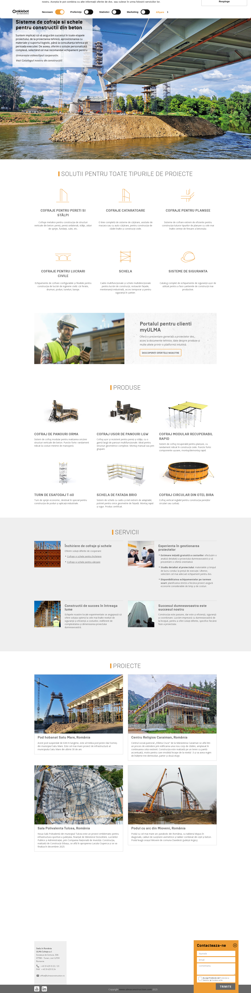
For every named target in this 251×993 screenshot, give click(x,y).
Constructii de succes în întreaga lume (91, 608)
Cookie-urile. (217, 980)
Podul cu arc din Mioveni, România (158, 828)
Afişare (160, 29)
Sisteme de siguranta (188, 271)
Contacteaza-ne (211, 945)
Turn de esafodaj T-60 (54, 495)
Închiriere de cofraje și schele (88, 546)
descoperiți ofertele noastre (160, 352)
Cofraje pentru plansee (188, 210)
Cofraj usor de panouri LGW (122, 434)
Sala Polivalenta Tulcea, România (64, 828)
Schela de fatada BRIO (117, 495)
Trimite (225, 986)
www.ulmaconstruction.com (135, 989)
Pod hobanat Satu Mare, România (64, 737)
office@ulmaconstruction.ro (52, 976)
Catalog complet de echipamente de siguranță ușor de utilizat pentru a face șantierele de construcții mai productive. (188, 286)
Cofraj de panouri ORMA (56, 434)
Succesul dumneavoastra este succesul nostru (182, 608)
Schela (125, 271)
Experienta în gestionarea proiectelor (178, 548)
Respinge (224, 19)
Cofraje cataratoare (125, 210)
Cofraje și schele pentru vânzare (83, 562)
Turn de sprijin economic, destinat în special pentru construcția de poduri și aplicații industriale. (60, 502)
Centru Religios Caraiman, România (159, 737)
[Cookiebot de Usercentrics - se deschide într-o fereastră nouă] (21, 29)
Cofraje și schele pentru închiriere (84, 556)
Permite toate (224, 8)
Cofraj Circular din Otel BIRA (186, 495)
